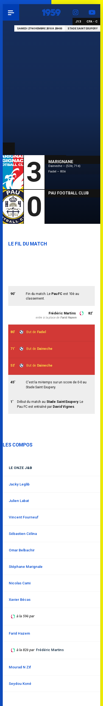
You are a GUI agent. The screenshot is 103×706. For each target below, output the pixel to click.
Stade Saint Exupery (83, 28)
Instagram (75, 12)
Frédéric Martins (62, 313)
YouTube (92, 12)
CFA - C (92, 21)
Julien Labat (19, 501)
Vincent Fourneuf (23, 517)
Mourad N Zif (20, 667)
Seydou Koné (20, 684)
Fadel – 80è (57, 171)
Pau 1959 (19, 12)
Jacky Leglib (19, 484)
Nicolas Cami (19, 583)
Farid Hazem (68, 317)
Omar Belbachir (22, 550)
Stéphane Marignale (26, 567)
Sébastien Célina (23, 534)
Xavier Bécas (19, 600)
